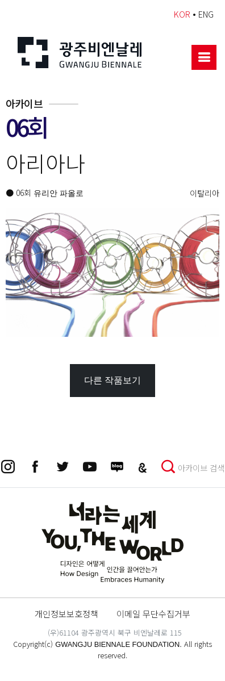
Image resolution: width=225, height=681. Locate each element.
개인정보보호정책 (66, 613)
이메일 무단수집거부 (153, 613)
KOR (182, 14)
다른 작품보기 (112, 380)
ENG (206, 14)
